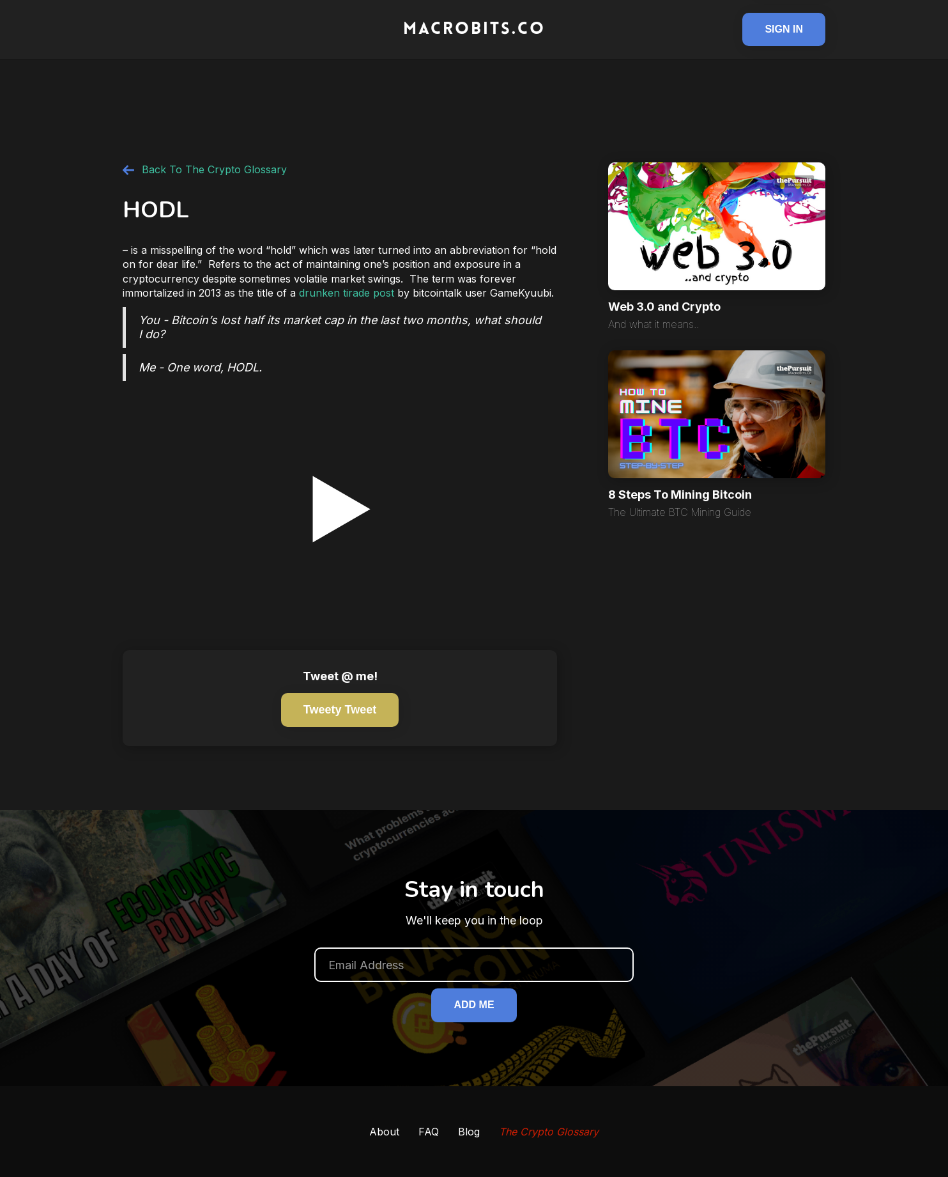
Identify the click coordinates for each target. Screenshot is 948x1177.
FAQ (428, 1131)
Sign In (784, 29)
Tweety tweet (339, 709)
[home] (474, 30)
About (384, 1131)
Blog (469, 1131)
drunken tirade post (346, 292)
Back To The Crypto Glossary (214, 169)
